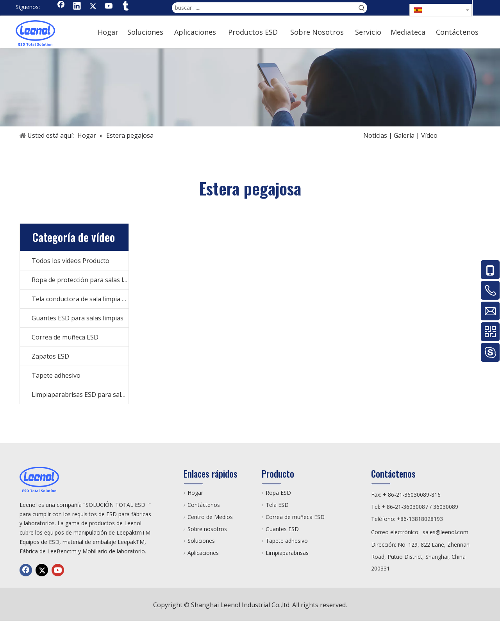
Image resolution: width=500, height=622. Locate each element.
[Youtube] (109, 6)
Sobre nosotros (207, 529)
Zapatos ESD (50, 356)
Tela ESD (277, 504)
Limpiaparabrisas (287, 552)
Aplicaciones (203, 552)
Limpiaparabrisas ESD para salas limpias (80, 394)
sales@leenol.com (445, 532)
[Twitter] (93, 6)
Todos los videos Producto (70, 260)
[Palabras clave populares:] (361, 7)
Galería (404, 135)
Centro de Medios (210, 517)
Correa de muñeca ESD (65, 337)
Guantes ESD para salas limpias (77, 318)
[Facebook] (61, 6)
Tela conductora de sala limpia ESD (80, 299)
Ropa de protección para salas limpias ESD (80, 279)
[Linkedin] (77, 6)
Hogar (195, 492)
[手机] (250, 87)
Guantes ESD (282, 529)
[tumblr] (125, 6)
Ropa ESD (278, 492)
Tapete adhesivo (56, 375)
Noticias (375, 135)
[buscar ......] (264, 7)
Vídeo (429, 135)
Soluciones (201, 540)
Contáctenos (204, 504)
